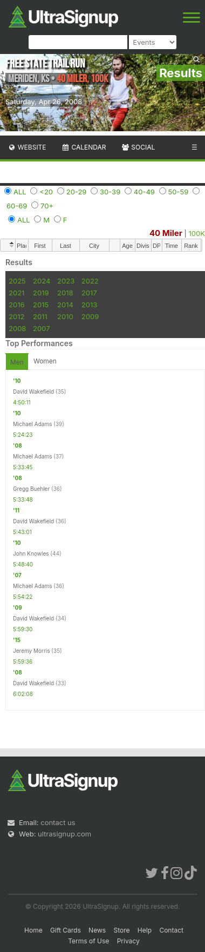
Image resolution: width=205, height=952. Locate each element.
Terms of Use (88, 941)
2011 (40, 316)
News (97, 930)
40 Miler (165, 233)
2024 (41, 280)
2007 (41, 328)
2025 (17, 280)
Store (121, 930)
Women (45, 361)
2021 (16, 292)
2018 (65, 292)
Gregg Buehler (31, 488)
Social (138, 147)
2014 (65, 304)
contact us (57, 822)
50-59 (178, 191)
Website (27, 147)
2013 (89, 304)
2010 (65, 316)
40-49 (144, 191)
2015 (41, 304)
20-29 (76, 191)
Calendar (84, 147)
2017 (89, 292)
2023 (65, 280)
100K (197, 233)
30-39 (110, 191)
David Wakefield (33, 391)
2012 (16, 316)
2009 (90, 316)
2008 (17, 328)
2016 (16, 304)
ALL (19, 191)
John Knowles (31, 553)
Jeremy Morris (31, 650)
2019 (41, 292)
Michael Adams (32, 424)
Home (33, 930)
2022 (90, 280)
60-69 (16, 205)
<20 (46, 191)
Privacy (128, 941)
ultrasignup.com (64, 833)
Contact (171, 930)
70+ (46, 205)
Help (145, 930)
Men (17, 362)
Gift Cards (65, 930)
